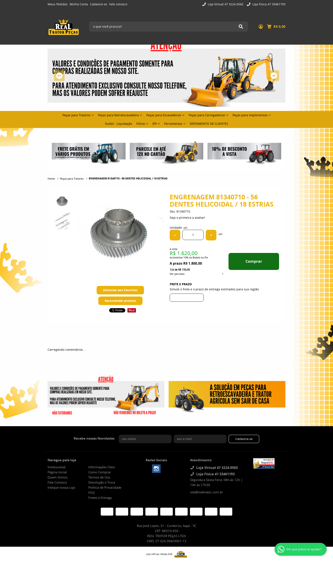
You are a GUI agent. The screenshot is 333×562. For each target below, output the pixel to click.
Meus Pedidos (58, 4)
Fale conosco (118, 4)
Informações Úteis (101, 467)
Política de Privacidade (104, 487)
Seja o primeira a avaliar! (187, 218)
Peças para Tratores (76, 115)
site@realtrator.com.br (206, 492)
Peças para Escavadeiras (163, 115)
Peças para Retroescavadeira (118, 115)
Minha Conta (79, 4)
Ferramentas (173, 124)
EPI (154, 124)
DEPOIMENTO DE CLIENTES (209, 124)
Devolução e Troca (101, 482)
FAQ (91, 492)
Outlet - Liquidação (118, 124)
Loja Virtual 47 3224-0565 (225, 4)
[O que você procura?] (241, 26)
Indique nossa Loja (61, 487)
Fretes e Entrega (100, 497)
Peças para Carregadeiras (207, 115)
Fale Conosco (57, 482)
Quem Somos (58, 477)
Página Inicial (57, 472)
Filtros (140, 124)
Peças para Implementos (250, 115)
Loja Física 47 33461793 (268, 4)
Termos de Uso (99, 477)
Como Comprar (99, 472)
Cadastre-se (98, 4)
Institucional (56, 467)
